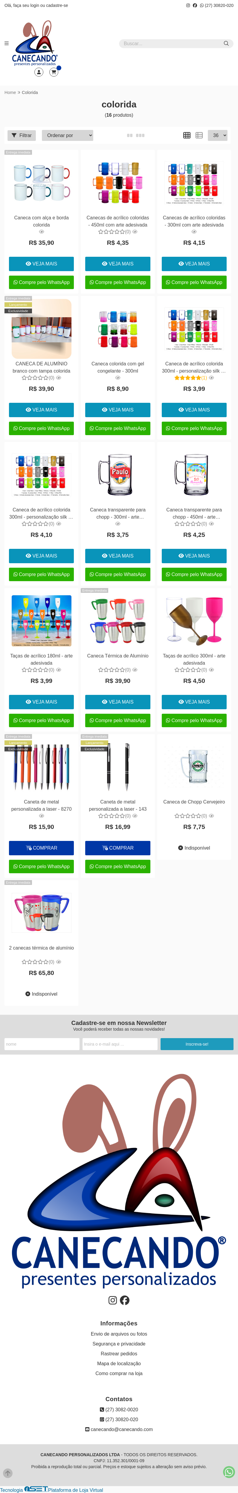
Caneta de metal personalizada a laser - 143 (118, 805)
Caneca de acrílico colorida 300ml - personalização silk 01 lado (194, 368)
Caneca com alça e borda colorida (41, 221)
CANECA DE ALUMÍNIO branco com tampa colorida (41, 367)
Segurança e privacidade (118, 1343)
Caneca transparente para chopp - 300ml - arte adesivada (118, 514)
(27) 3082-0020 (119, 1409)
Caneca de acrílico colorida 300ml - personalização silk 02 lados (41, 514)
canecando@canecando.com (119, 1429)
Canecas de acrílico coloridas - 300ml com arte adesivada (194, 221)
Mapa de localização (119, 1363)
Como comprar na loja (118, 1373)
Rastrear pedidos (119, 1353)
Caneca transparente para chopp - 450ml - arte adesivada (194, 514)
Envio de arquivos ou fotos (119, 1333)
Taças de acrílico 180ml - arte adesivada (41, 659)
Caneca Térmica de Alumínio (117, 655)
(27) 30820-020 (217, 5)
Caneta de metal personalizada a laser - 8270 (41, 805)
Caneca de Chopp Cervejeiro (194, 801)
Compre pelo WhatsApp (41, 282)
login (35, 5)
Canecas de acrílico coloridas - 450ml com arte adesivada (117, 221)
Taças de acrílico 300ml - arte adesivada (194, 659)
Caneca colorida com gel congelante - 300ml (117, 367)
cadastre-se (57, 5)
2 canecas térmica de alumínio (41, 947)
